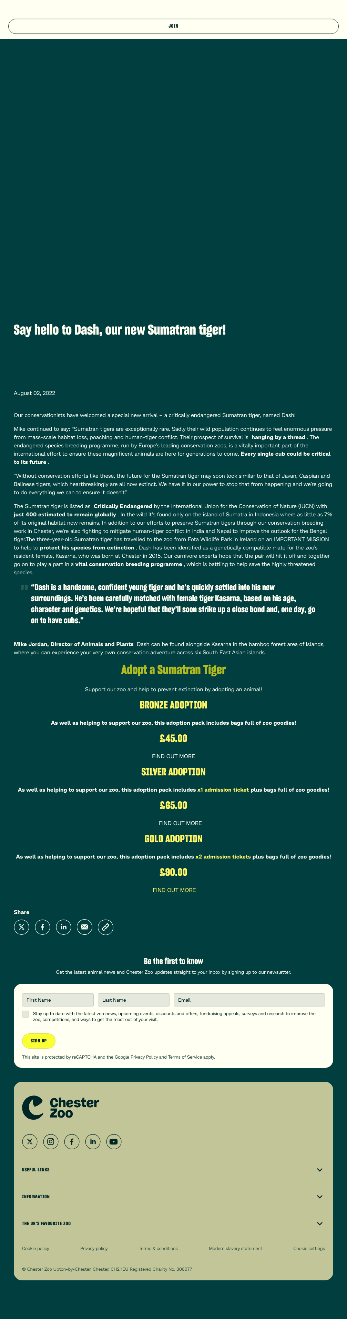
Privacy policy (94, 1248)
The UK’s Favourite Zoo (173, 1224)
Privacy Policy (144, 1057)
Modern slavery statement (235, 1248)
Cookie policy (35, 1248)
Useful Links (173, 1170)
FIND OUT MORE (173, 756)
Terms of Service (185, 1057)
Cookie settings (309, 1248)
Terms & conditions (158, 1248)
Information (173, 1197)
